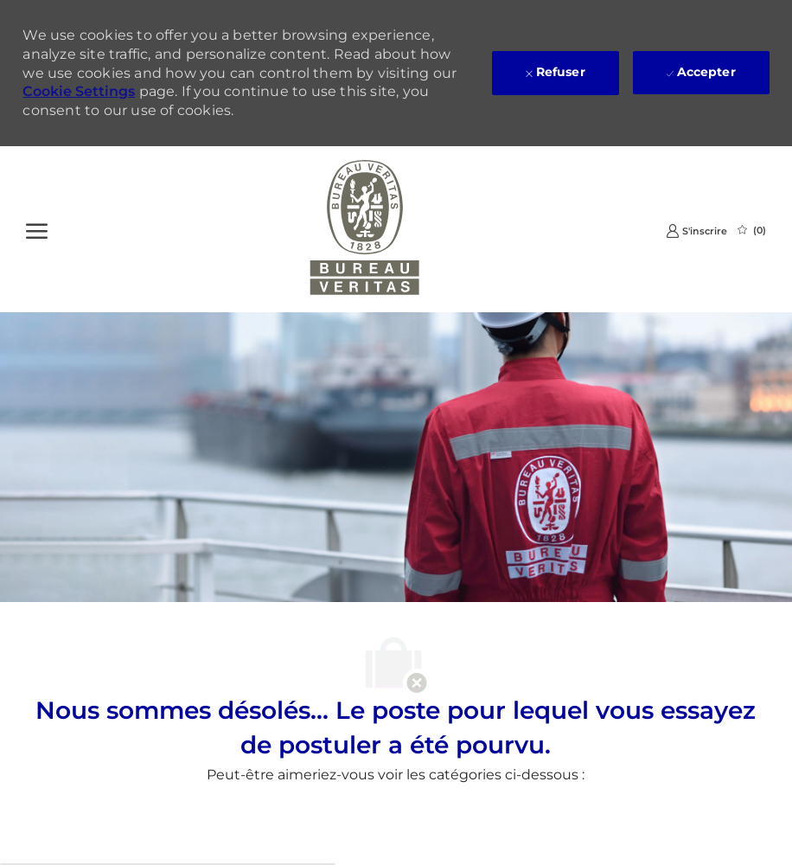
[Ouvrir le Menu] (37, 229)
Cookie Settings (78, 91)
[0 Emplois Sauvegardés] (752, 230)
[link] (696, 230)
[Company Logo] (365, 229)
